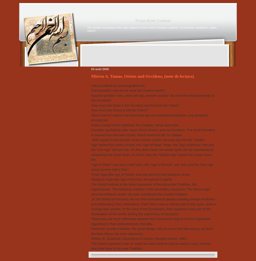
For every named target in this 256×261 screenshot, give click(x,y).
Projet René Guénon (153, 20)
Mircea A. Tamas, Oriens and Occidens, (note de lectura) (142, 76)
